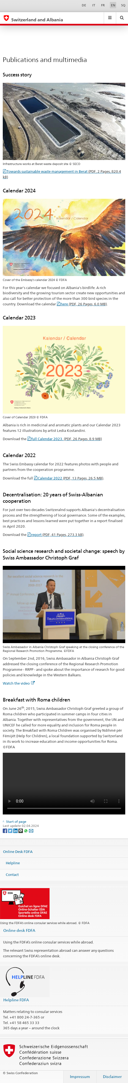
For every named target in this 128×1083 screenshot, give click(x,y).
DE (84, 5)
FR (103, 5)
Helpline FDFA (16, 999)
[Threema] (21, 830)
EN (113, 5)
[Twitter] (10, 830)
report (57, 534)
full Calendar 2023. (66, 439)
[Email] (31, 830)
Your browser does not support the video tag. (64, 783)
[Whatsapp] (26, 830)
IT (93, 5)
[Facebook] (5, 830)
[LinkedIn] (15, 830)
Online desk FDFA (19, 930)
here (84, 304)
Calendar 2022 (70, 478)
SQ (123, 5)
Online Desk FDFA (17, 851)
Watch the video (19, 683)
